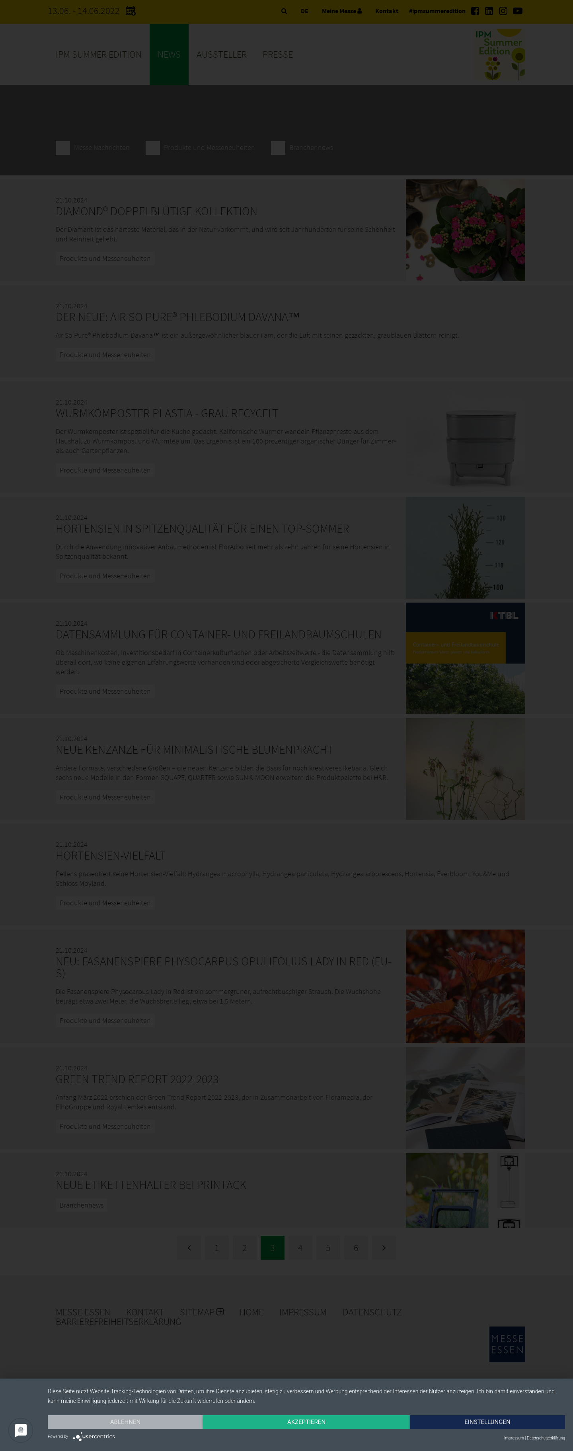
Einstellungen (487, 1422)
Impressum (514, 1438)
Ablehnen (125, 1422)
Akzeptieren (306, 1422)
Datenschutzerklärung (546, 1438)
